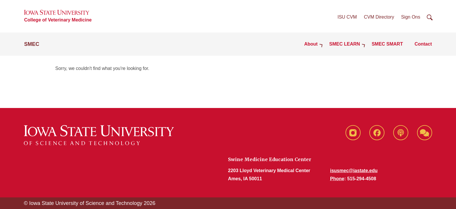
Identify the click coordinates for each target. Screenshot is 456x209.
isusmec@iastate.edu (353, 170)
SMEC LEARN (344, 44)
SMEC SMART (387, 44)
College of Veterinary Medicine (58, 19)
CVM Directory (379, 17)
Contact (423, 44)
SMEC (31, 44)
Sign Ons (410, 17)
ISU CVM (347, 17)
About (311, 44)
